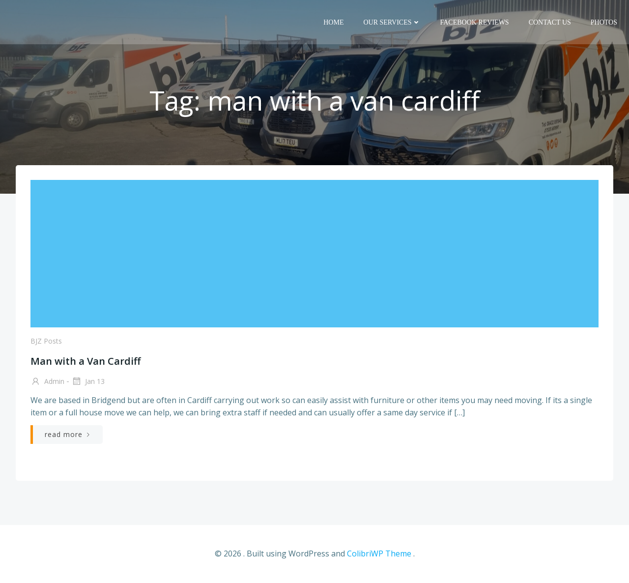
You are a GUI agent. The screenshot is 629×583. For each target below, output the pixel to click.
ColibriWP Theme (379, 553)
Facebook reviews (474, 22)
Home (333, 22)
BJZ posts (46, 341)
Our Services (391, 22)
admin (47, 382)
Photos (604, 22)
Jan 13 (88, 382)
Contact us (550, 22)
